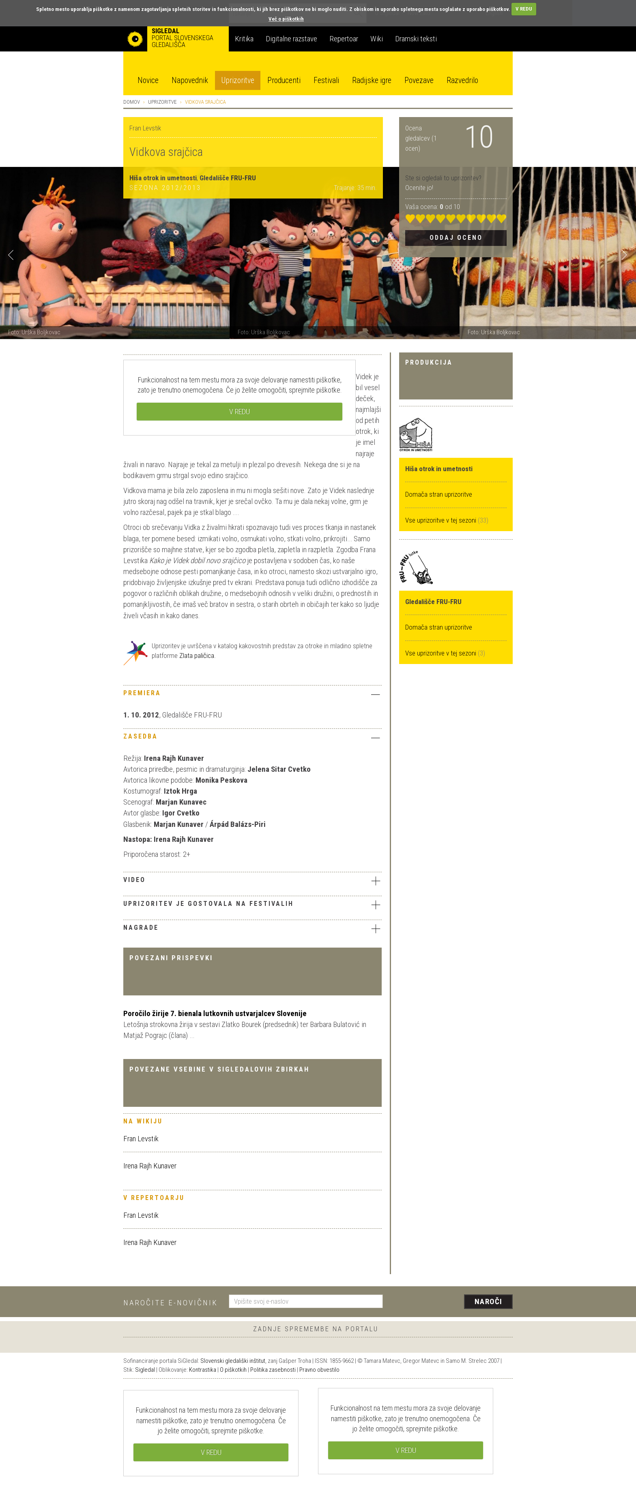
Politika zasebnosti (273, 1369)
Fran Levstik (141, 1138)
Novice (148, 80)
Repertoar (343, 38)
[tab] (252, 695)
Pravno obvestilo (319, 1369)
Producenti (284, 80)
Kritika (244, 38)
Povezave (419, 80)
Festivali (326, 80)
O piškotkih (233, 1369)
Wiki (376, 38)
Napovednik (190, 80)
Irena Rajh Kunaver (149, 1165)
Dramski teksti (416, 38)
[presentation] (452, 1302)
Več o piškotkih (286, 19)
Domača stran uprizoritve (438, 494)
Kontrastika (202, 1369)
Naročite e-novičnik (170, 1302)
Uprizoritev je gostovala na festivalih (252, 905)
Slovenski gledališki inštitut (232, 1360)
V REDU (524, 9)
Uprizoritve (237, 80)
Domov (131, 102)
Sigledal (145, 1369)
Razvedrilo (462, 80)
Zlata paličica (196, 655)
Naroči (489, 1301)
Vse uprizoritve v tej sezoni (441, 520)
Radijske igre (371, 80)
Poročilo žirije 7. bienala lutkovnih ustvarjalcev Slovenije (215, 1013)
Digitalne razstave (291, 38)
